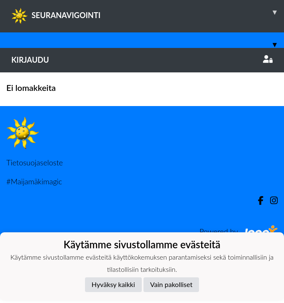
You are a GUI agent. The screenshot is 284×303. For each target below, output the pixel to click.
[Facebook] (257, 200)
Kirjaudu (142, 59)
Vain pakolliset (171, 284)
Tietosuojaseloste (34, 162)
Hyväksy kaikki (113, 284)
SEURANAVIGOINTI (147, 12)
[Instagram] (270, 200)
